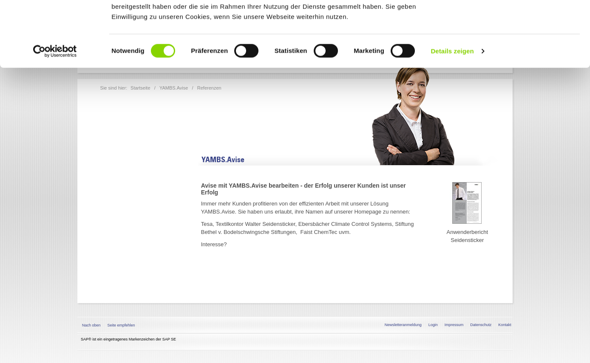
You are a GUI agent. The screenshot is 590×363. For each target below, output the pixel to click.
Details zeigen (452, 116)
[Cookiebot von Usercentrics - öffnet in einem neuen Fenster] (55, 116)
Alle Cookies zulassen (519, 21)
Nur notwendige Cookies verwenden (519, 49)
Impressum (454, 325)
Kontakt (504, 325)
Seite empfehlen (121, 325)
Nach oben (91, 325)
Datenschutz (480, 325)
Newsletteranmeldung (403, 325)
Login (433, 325)
